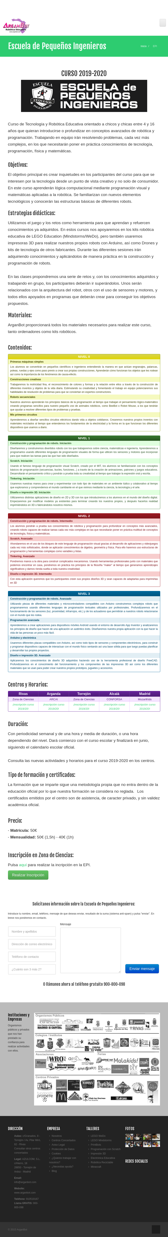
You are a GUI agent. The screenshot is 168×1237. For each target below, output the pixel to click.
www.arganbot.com (25, 1192)
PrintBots (96, 1144)
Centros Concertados (63, 1140)
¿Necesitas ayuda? (62, 1166)
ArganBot (22, 1229)
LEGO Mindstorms (101, 1140)
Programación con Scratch (105, 1149)
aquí (23, 865)
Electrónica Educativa (103, 1158)
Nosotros (57, 1135)
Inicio (144, 46)
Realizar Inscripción (28, 875)
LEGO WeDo (98, 1135)
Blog (54, 1171)
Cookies (56, 1153)
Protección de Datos (63, 1149)
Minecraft (96, 1166)
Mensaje (65, 924)
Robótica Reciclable (102, 1162)
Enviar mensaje (142, 969)
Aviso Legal (58, 1144)
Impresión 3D (98, 1153)
